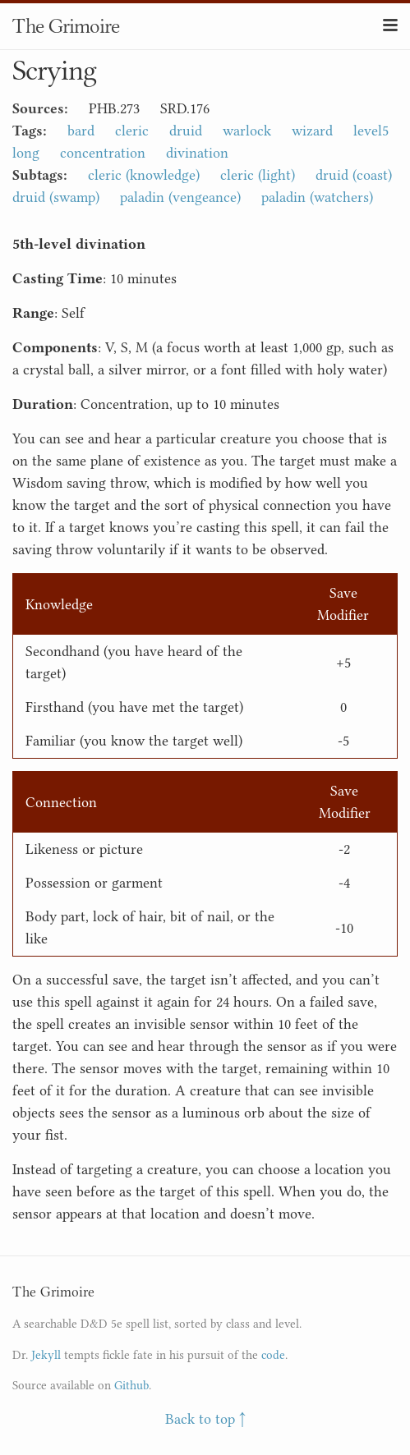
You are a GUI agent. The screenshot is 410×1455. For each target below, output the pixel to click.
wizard (312, 130)
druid (185, 130)
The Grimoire (65, 26)
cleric (132, 130)
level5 (371, 130)
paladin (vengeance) (180, 197)
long (25, 153)
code (273, 1355)
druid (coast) (354, 175)
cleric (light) (257, 175)
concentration (102, 153)
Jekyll (46, 1355)
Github (131, 1386)
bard (80, 130)
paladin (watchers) (317, 197)
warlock (247, 130)
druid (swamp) (55, 197)
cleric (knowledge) (144, 175)
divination (197, 153)
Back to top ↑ (205, 1419)
